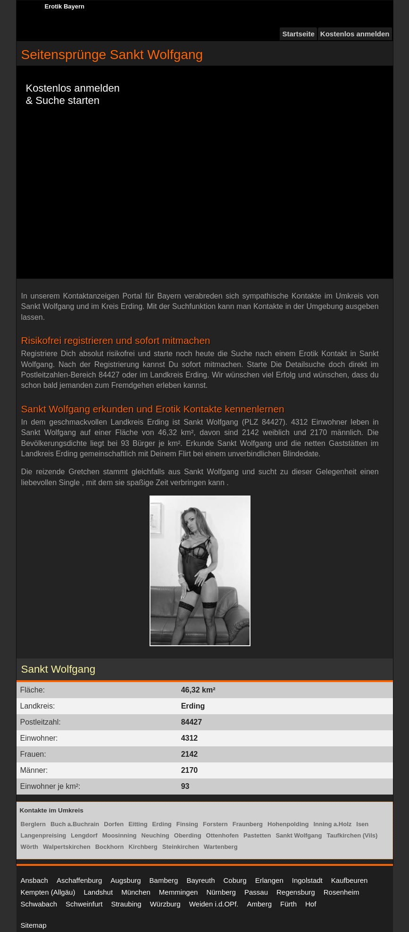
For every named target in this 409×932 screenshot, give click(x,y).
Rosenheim (341, 892)
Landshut (98, 892)
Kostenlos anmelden (355, 34)
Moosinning (119, 835)
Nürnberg (221, 892)
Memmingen (178, 892)
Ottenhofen (222, 835)
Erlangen (269, 880)
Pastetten (257, 835)
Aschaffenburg (79, 880)
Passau (256, 892)
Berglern (33, 824)
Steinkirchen (180, 846)
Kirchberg (142, 846)
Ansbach (34, 880)
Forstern (215, 824)
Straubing (126, 904)
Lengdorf (84, 835)
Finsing (187, 824)
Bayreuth (200, 880)
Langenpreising (44, 835)
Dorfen (114, 824)
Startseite (298, 34)
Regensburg (295, 892)
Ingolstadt (307, 880)
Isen (362, 824)
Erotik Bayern (65, 6)
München (135, 892)
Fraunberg (248, 824)
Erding (162, 824)
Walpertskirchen (67, 846)
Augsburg (125, 880)
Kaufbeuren (349, 880)
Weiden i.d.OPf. (214, 904)
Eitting (137, 824)
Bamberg (164, 880)
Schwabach (39, 904)
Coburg (234, 880)
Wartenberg (221, 846)
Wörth (30, 846)
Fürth (288, 904)
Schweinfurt (84, 904)
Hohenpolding (288, 824)
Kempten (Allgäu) (48, 892)
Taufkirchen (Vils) (351, 835)
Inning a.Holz (332, 824)
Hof (310, 904)
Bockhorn (109, 846)
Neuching (155, 835)
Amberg (259, 904)
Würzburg (165, 904)
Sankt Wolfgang (298, 835)
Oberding (187, 835)
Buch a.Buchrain (74, 824)
